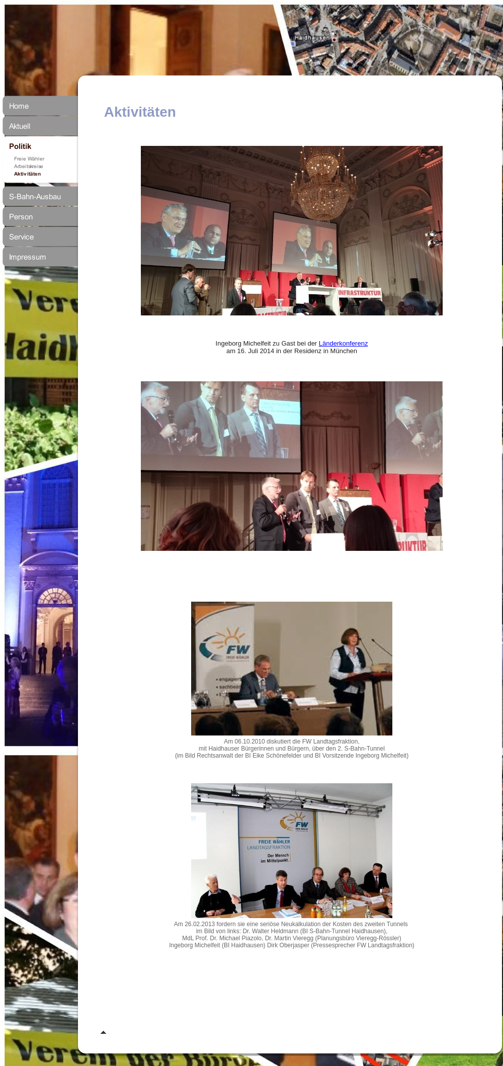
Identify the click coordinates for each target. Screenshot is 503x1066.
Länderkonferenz (343, 343)
